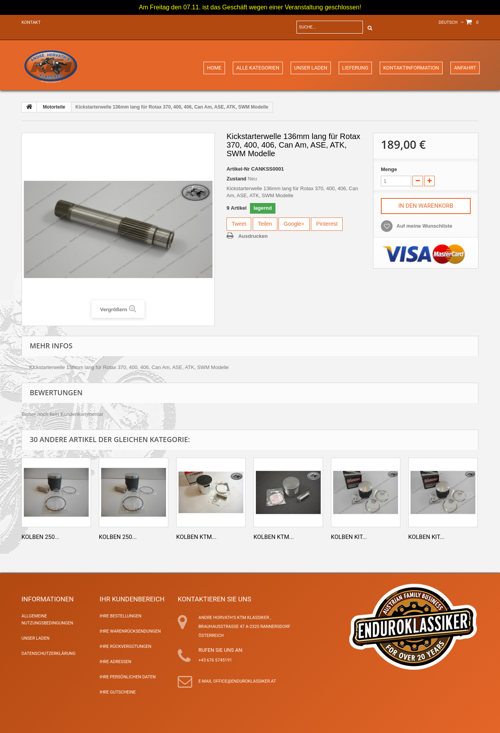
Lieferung (355, 68)
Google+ (294, 224)
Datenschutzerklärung (48, 653)
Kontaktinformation (411, 68)
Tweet (239, 224)
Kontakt (31, 22)
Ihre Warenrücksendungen (130, 631)
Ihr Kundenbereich (132, 599)
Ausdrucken (253, 236)
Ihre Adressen (115, 661)
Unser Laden (310, 68)
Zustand (236, 179)
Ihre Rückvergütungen (125, 646)
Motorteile (54, 107)
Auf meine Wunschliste (424, 226)
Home (214, 68)
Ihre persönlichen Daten (128, 676)
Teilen (265, 224)
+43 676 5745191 (215, 660)
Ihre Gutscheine (118, 692)
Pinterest (327, 224)
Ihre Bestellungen (120, 616)
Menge (389, 169)
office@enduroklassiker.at (244, 681)
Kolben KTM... (196, 536)
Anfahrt (465, 68)
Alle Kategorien (257, 68)
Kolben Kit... (349, 536)
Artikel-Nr (238, 169)
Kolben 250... (40, 536)
